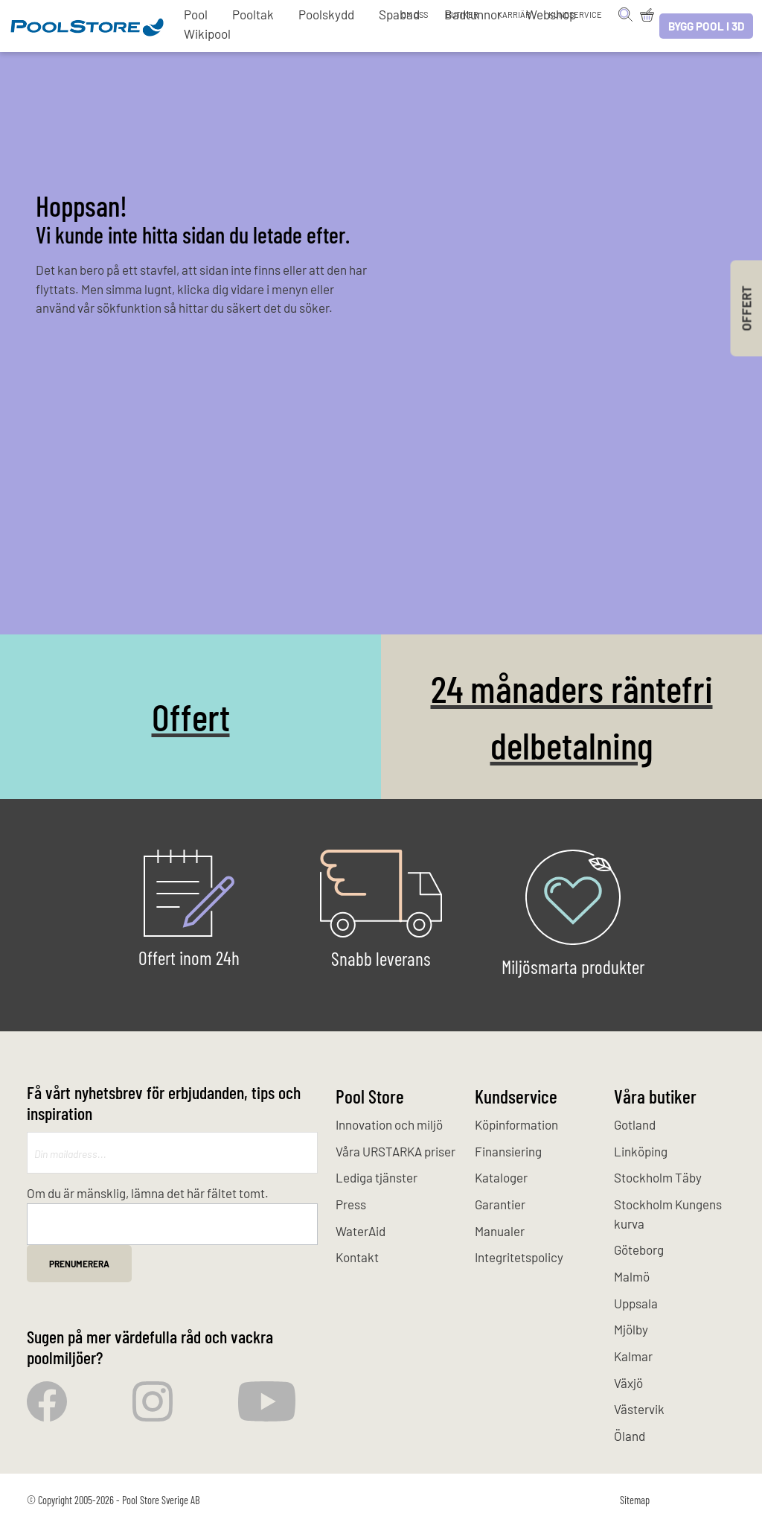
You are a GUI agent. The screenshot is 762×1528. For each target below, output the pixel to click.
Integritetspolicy (519, 1257)
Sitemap (635, 1500)
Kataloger (501, 1177)
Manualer (500, 1230)
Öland (629, 1435)
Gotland (635, 1124)
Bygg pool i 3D (706, 26)
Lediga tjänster (376, 1177)
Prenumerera (79, 1263)
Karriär (514, 14)
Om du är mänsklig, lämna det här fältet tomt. (148, 1192)
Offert (191, 716)
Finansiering (508, 1151)
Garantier (500, 1204)
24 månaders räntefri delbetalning (572, 716)
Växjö (628, 1382)
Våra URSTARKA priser (395, 1151)
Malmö (632, 1276)
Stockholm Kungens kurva (668, 1214)
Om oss (414, 14)
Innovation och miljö (389, 1124)
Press (351, 1204)
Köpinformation (516, 1124)
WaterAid (360, 1230)
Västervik (639, 1408)
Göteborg (639, 1249)
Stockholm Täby (658, 1177)
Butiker (462, 14)
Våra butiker (655, 1095)
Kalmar (633, 1356)
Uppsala (636, 1303)
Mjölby (631, 1329)
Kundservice (575, 14)
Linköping (640, 1151)
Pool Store (370, 1095)
